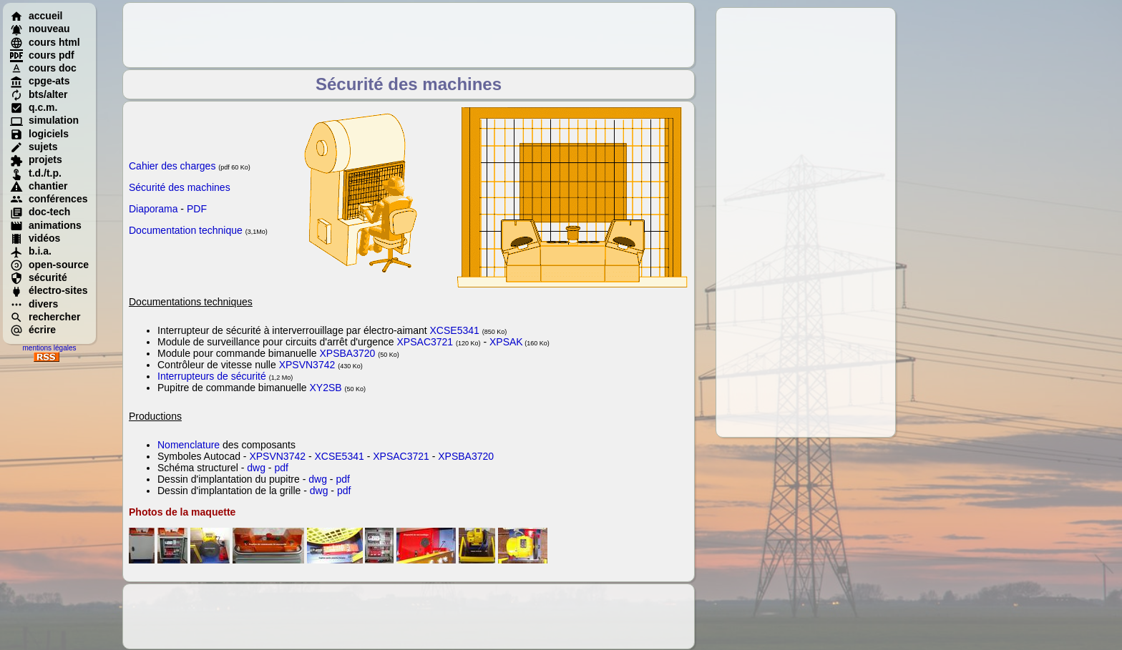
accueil (36, 15)
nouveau (40, 28)
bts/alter (38, 94)
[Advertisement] (805, 222)
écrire (33, 329)
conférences (48, 199)
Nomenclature (188, 444)
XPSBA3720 (347, 353)
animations (46, 225)
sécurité (38, 277)
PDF (197, 209)
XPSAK (506, 342)
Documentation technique (186, 230)
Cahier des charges (172, 166)
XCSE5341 (454, 330)
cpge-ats (40, 81)
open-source (49, 264)
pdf (281, 467)
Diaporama (153, 209)
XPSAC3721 (425, 342)
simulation (44, 120)
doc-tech (40, 211)
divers (34, 304)
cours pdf (42, 55)
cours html (45, 42)
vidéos (35, 238)
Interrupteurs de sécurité (211, 376)
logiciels (39, 133)
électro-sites (48, 290)
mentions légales (49, 348)
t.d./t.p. (36, 173)
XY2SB (325, 387)
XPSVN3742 (307, 364)
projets (36, 159)
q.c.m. (33, 107)
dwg (256, 467)
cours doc (43, 68)
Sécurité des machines (179, 187)
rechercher (45, 316)
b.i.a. (31, 251)
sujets (33, 146)
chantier (38, 186)
